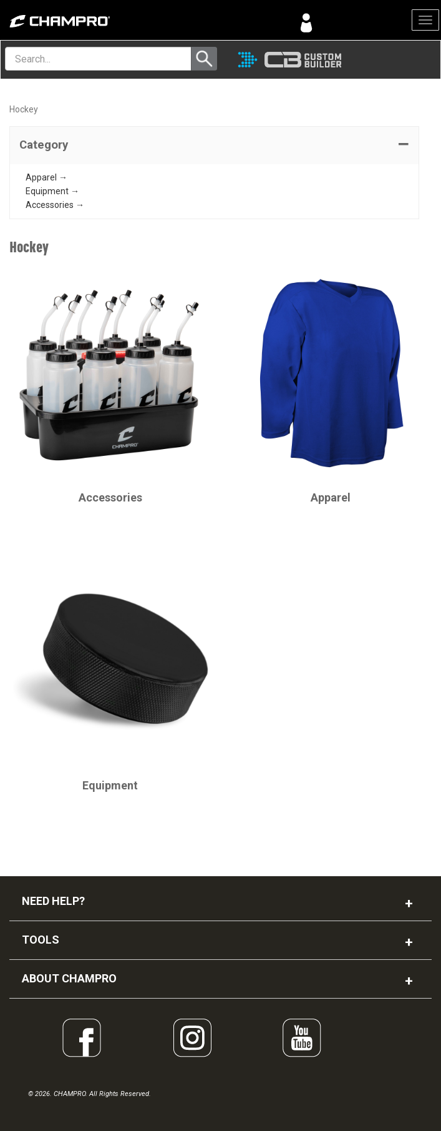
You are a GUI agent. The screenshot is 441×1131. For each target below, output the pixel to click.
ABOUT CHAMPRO (69, 978)
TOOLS (40, 939)
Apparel (331, 497)
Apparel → (46, 177)
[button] (214, 145)
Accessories (110, 497)
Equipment (110, 785)
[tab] (214, 145)
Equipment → (52, 191)
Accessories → (55, 205)
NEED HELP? (53, 900)
